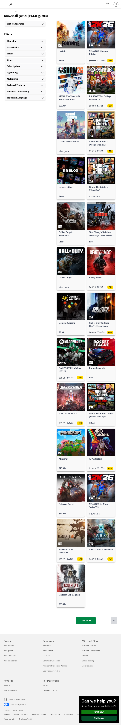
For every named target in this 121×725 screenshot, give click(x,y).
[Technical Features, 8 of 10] (25, 85)
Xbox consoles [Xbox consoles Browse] (9, 646)
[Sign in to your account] (116, 4)
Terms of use (55, 714)
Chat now (99, 712)
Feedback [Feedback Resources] (46, 656)
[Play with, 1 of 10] (25, 41)
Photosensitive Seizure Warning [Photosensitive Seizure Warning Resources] (55, 666)
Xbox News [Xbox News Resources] (47, 646)
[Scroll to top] (114, 620)
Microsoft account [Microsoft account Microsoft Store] (89, 646)
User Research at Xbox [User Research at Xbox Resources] (51, 671)
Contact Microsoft (21, 714)
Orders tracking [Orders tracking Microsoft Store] (88, 661)
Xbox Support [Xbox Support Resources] (48, 651)
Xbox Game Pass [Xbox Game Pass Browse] (10, 656)
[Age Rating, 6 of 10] (25, 72)
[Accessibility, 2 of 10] (25, 47)
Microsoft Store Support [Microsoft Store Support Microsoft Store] (91, 651)
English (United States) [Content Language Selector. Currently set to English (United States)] (17, 699)
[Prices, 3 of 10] (25, 53)
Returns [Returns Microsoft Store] (85, 656)
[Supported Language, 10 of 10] (25, 97)
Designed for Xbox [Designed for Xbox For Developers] (50, 690)
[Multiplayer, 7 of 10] (25, 78)
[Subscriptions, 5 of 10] (25, 66)
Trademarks (68, 714)
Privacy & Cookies (39, 714)
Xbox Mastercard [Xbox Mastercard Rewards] (10, 690)
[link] (71, 42)
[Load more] (86, 620)
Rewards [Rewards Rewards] (7, 685)
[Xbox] (8, 11)
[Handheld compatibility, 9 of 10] (25, 91)
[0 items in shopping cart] (108, 4)
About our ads (9, 719)
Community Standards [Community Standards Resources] (51, 661)
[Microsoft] (60, 2)
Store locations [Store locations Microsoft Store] (87, 666)
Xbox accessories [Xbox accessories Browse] (10, 661)
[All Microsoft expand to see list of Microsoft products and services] (4, 4)
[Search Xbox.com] (11, 4)
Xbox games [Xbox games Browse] (8, 651)
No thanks (99, 718)
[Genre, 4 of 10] (25, 60)
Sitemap (7, 714)
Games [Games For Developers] (45, 685)
